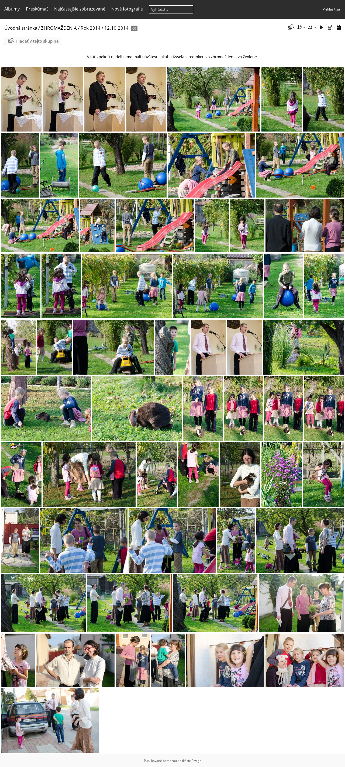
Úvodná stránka (20, 28)
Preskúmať (37, 9)
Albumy (12, 9)
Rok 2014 (91, 28)
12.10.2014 (117, 28)
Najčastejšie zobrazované (79, 9)
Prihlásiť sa (331, 9)
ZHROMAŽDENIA (59, 28)
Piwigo (196, 760)
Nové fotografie (127, 9)
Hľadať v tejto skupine (37, 41)
